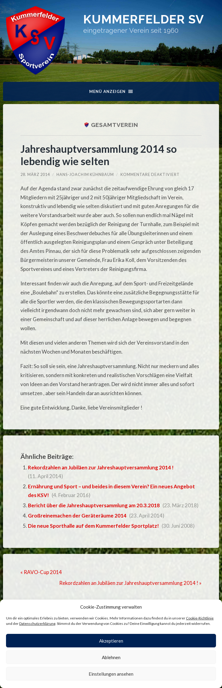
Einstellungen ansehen (111, 674)
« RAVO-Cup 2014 (41, 572)
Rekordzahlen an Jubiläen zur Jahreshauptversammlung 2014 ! (101, 467)
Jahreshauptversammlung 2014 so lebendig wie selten (98, 155)
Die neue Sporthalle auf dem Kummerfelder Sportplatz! (93, 526)
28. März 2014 (35, 174)
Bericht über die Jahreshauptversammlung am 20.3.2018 (94, 505)
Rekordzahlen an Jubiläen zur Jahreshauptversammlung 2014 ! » (130, 583)
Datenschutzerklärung (37, 623)
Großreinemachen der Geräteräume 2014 (77, 515)
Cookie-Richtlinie (200, 618)
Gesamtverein (114, 124)
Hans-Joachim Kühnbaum (85, 174)
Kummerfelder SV (143, 19)
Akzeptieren (111, 640)
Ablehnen (111, 657)
